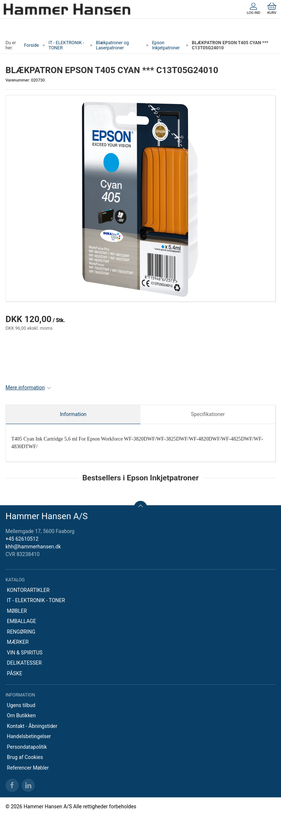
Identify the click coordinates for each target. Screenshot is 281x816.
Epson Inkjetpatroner (166, 45)
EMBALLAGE (21, 621)
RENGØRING (21, 632)
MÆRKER (18, 642)
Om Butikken (21, 715)
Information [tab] (73, 414)
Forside (31, 45)
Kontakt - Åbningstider (32, 726)
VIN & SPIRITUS (24, 653)
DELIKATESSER (24, 663)
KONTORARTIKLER (28, 590)
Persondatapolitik (27, 747)
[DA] (67, 9)
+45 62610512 (21, 539)
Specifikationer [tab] (208, 414)
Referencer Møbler (28, 768)
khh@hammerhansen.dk (33, 546)
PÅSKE (14, 673)
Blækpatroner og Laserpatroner (112, 45)
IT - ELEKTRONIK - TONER (66, 45)
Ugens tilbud (21, 705)
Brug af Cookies (25, 757)
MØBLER (17, 611)
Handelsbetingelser (29, 736)
